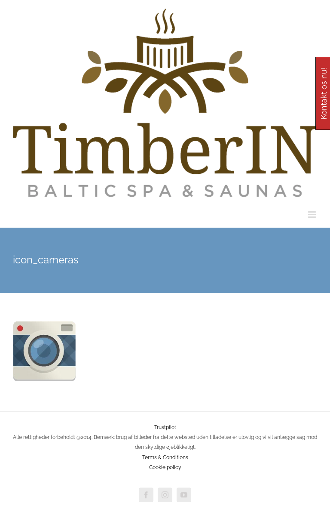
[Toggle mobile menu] (312, 214)
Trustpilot (165, 427)
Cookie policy (165, 467)
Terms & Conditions (165, 457)
